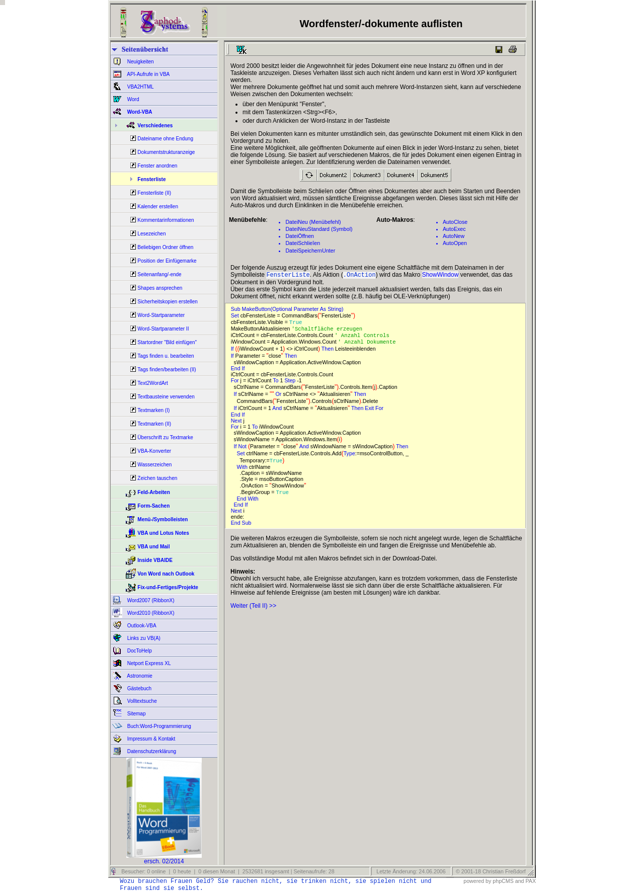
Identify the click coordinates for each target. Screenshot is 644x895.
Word (132, 99)
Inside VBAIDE (154, 560)
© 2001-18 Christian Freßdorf (491, 871)
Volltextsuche (141, 701)
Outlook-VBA (141, 625)
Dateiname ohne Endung (165, 138)
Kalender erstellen (157, 206)
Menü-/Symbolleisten (162, 519)
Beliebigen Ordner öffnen (165, 247)
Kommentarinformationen (165, 220)
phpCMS (503, 881)
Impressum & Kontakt (150, 739)
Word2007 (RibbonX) (150, 600)
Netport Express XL (148, 663)
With (243, 470)
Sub (247, 526)
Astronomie (139, 676)
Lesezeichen (151, 233)
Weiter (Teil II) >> (253, 609)
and (520, 881)
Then (328, 352)
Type (349, 456)
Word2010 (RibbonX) (150, 613)
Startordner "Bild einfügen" (167, 342)
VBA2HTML (140, 87)
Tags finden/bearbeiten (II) (166, 369)
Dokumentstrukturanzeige (166, 152)
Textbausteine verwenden (165, 396)
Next (237, 424)
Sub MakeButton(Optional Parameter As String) (289, 310)
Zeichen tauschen (157, 478)
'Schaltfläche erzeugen (330, 330)
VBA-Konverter (154, 451)
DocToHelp (139, 651)
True (297, 323)
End (236, 371)
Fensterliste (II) (154, 193)
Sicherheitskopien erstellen (167, 301)
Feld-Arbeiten (153, 492)
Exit (370, 411)
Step (290, 383)
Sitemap (135, 713)
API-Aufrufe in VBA (148, 74)
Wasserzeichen (154, 464)
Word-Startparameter (161, 315)
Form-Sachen (153, 506)
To (276, 383)
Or (279, 397)
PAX (530, 881)
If (233, 352)
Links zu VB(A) (143, 638)
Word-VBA (139, 112)
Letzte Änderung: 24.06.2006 (410, 871)
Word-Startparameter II (163, 329)
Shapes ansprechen (159, 288)
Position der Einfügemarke (166, 261)
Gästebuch (138, 688)
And (277, 411)
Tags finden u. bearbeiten (165, 356)
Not (243, 449)
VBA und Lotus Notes (163, 533)
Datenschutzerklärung (151, 751)
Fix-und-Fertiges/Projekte (167, 587)
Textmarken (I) (153, 410)
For (235, 383)
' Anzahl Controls (365, 337)
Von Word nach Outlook (165, 574)
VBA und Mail (153, 546)
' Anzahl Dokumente (370, 344)
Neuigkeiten (140, 61)
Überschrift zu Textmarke (165, 437)
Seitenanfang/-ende (159, 274)
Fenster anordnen (157, 166)
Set (235, 316)
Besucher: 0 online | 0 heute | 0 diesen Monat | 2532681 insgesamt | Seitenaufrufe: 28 (227, 871)
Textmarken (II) (154, 424)
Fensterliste (151, 179)
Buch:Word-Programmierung (158, 726)
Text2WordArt (152, 383)
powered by (477, 881)
